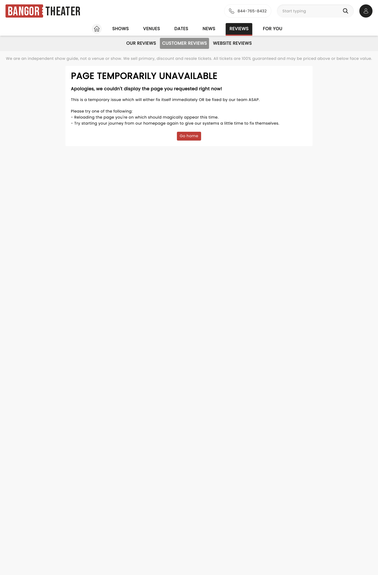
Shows (120, 29)
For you (272, 29)
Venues (151, 29)
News (208, 29)
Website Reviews (232, 43)
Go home (189, 136)
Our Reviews (141, 43)
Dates (181, 29)
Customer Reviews (184, 43)
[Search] (347, 11)
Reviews (239, 29)
